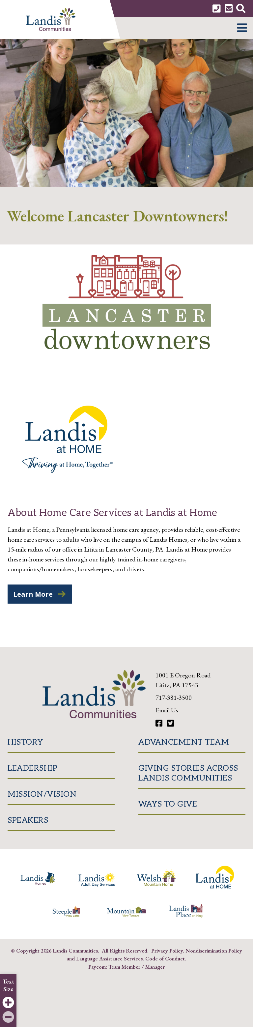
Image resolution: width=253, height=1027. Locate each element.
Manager (155, 966)
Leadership (32, 768)
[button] (242, 28)
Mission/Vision (42, 794)
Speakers (28, 820)
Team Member (124, 966)
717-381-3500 (173, 697)
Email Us (166, 710)
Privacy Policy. (167, 950)
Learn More (33, 594)
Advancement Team (183, 742)
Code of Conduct (165, 958)
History (25, 742)
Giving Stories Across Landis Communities (188, 773)
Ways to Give (167, 804)
